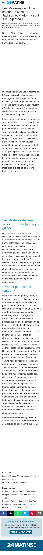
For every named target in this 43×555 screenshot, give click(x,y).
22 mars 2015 (23, 25)
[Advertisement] (21, 67)
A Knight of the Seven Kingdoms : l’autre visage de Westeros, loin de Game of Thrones (19, 494)
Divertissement (7, 23)
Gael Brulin (8, 25)
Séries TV (17, 23)
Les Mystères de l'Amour (30, 23)
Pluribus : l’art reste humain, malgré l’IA (19, 501)
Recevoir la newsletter (21, 532)
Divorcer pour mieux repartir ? (15, 482)
